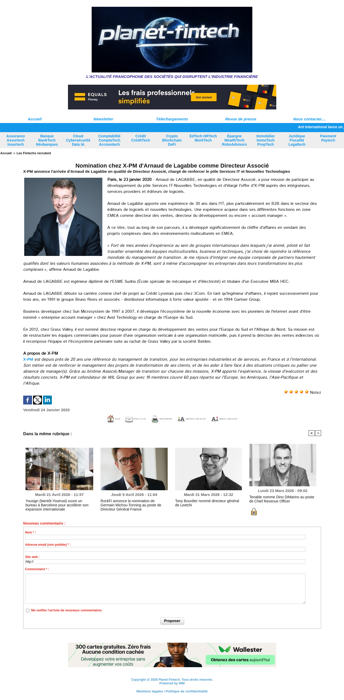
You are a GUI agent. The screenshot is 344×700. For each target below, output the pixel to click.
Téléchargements (172, 119)
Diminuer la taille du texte (265, 418)
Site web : (32, 556)
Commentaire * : (37, 569)
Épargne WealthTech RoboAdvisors (234, 140)
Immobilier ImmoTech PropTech (266, 140)
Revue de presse (240, 119)
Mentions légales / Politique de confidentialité (172, 691)
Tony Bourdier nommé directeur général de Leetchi (204, 502)
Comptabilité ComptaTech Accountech (109, 140)
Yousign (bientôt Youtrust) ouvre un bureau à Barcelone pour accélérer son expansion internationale (56, 504)
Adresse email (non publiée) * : (48, 544)
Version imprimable (145, 418)
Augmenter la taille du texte (202, 418)
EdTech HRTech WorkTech (203, 138)
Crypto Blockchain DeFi (172, 140)
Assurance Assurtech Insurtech (15, 140)
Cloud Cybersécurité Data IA (78, 140)
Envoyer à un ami (98, 418)
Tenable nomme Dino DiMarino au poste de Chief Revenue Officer (279, 498)
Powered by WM (172, 683)
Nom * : (30, 532)
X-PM (28, 359)
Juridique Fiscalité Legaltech (296, 140)
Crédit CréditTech (140, 138)
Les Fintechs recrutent (30, 153)
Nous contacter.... (309, 119)
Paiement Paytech (328, 138)
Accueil (34, 119)
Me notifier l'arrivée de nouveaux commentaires (66, 610)
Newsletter (103, 119)
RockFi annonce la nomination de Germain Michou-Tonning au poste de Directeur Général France (133, 504)
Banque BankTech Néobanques (47, 140)
